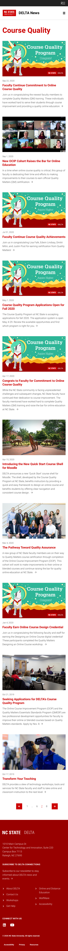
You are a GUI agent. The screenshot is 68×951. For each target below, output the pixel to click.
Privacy (22, 945)
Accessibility (45, 904)
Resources (34, 945)
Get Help (10, 906)
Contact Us (12, 894)
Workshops (12, 900)
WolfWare (44, 898)
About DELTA (13, 888)
